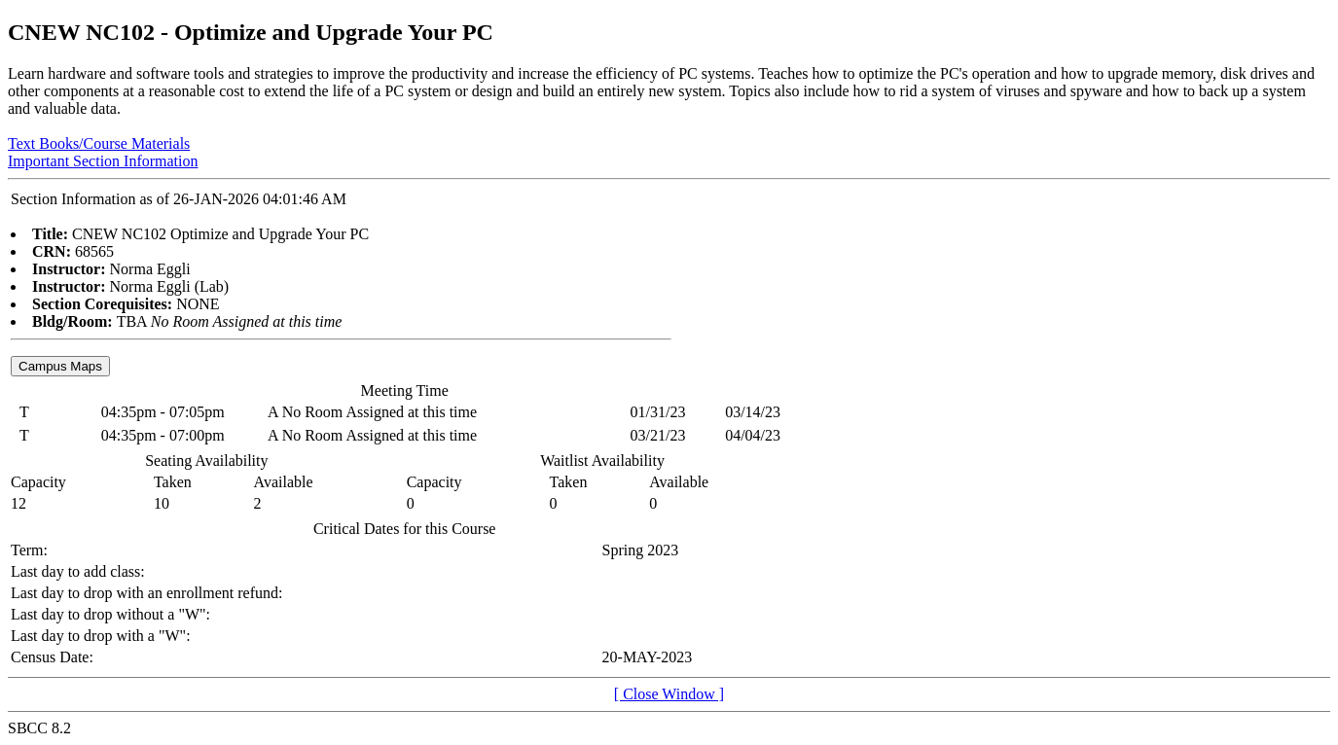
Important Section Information (103, 161)
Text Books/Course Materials (99, 143)
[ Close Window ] (669, 694)
